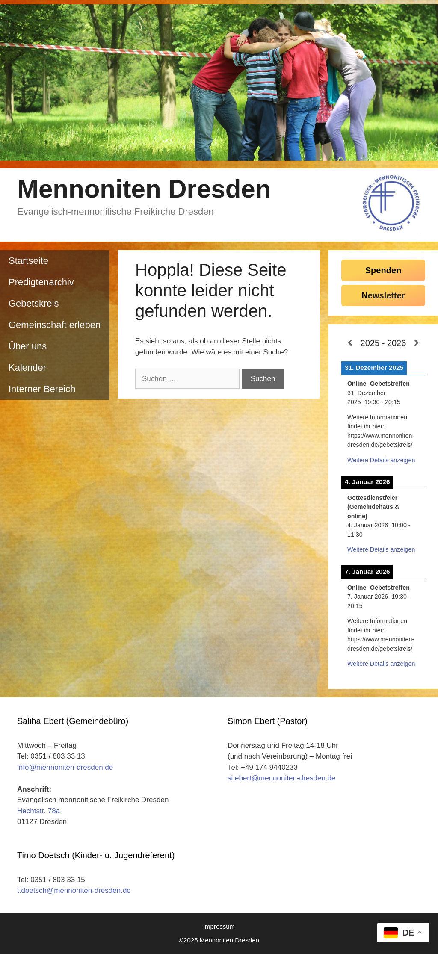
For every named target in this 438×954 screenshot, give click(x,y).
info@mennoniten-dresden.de (65, 767)
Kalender (27, 367)
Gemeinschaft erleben (55, 324)
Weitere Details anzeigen (381, 460)
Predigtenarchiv (41, 282)
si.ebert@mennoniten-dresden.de (282, 778)
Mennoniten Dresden (144, 188)
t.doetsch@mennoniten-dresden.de (74, 890)
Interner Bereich (42, 389)
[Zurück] (349, 343)
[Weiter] (416, 343)
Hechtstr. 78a (38, 811)
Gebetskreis (34, 303)
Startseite (28, 260)
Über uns (28, 346)
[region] (219, 82)
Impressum (219, 926)
